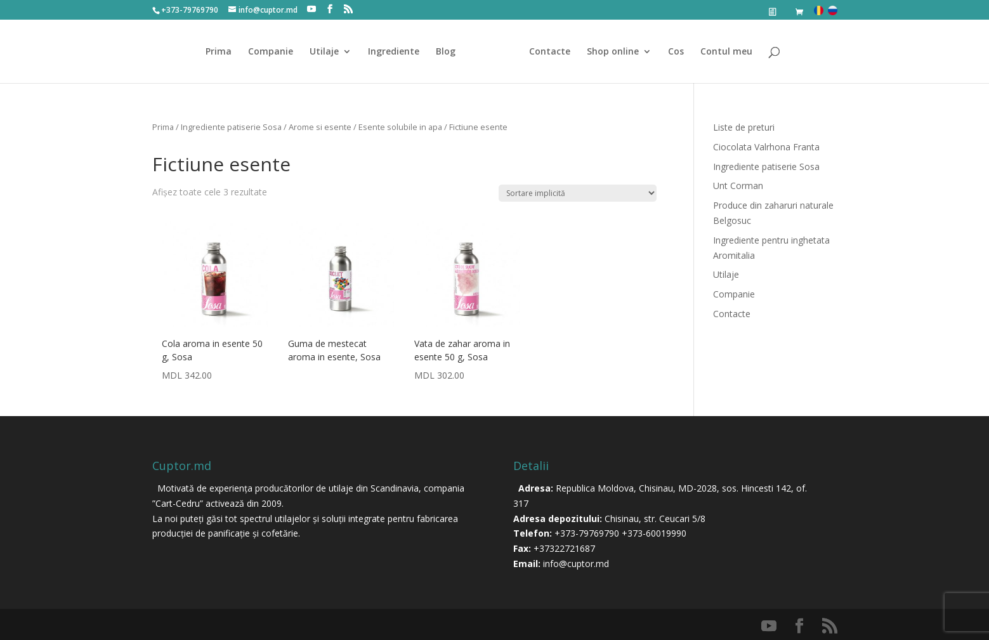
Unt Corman (738, 186)
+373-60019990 (654, 533)
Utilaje (324, 52)
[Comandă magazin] (578, 193)
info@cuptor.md (576, 564)
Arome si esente (320, 127)
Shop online (613, 52)
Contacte (549, 52)
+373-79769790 (586, 533)
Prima (219, 52)
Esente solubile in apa (400, 127)
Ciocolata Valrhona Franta (766, 147)
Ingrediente (393, 52)
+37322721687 (564, 548)
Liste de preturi (744, 127)
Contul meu (726, 52)
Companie (270, 52)
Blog (445, 52)
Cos (676, 52)
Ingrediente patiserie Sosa (231, 127)
